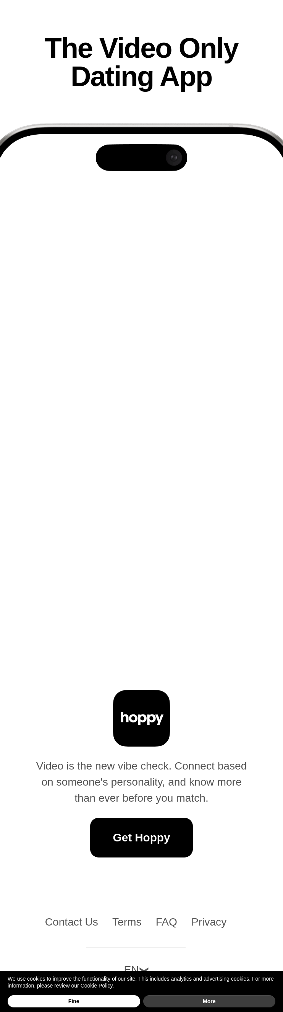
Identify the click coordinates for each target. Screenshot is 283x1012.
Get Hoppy (141, 837)
